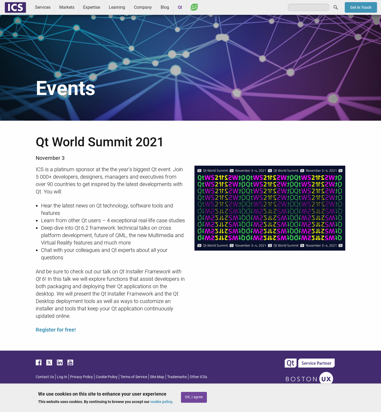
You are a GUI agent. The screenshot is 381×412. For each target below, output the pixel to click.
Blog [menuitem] (165, 7)
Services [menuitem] (43, 7)
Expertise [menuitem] (91, 7)
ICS (15, 7)
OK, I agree (194, 397)
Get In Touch (360, 7)
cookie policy (161, 402)
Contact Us (45, 377)
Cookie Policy (106, 377)
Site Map (157, 377)
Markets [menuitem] (66, 7)
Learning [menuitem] (117, 7)
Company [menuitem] (143, 7)
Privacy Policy (81, 377)
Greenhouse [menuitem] (194, 7)
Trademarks (177, 377)
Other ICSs (198, 377)
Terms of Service (133, 377)
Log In (62, 377)
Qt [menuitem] (180, 7)
